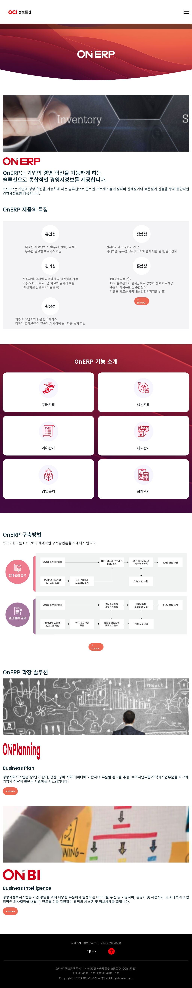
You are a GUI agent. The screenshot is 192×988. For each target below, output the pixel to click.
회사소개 (76, 943)
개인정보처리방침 (111, 943)
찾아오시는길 (91, 943)
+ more (141, 301)
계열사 (91, 951)
